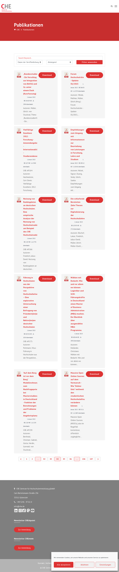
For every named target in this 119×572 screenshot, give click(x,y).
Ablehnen (84, 565)
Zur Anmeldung (24, 529)
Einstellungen (105, 565)
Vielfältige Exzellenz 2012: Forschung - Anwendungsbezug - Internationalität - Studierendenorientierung (35, 142)
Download (47, 75)
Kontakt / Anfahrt (45, 563)
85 (64, 459)
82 (44, 459)
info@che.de (19, 506)
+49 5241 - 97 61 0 (23, 502)
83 (51, 459)
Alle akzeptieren (63, 565)
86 (71, 459)
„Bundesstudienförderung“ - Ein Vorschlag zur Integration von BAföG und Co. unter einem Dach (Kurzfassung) (35, 84)
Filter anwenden (89, 62)
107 (91, 459)
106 (83, 459)
